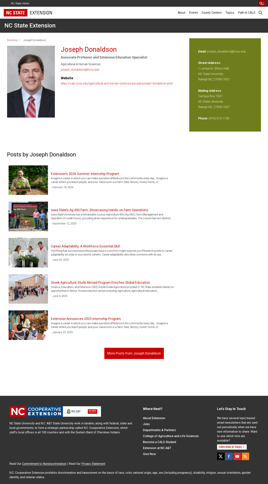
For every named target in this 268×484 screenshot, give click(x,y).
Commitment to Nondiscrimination (44, 463)
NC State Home (20, 3)
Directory (12, 40)
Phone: (203, 118)
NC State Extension (30, 25)
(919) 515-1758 (219, 118)
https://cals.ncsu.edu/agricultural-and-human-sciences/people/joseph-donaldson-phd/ (117, 83)
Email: (202, 51)
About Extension (154, 418)
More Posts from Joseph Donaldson (134, 353)
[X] (221, 456)
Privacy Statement (93, 463)
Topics (229, 12)
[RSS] (245, 456)
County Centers (212, 12)
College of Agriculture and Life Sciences (171, 436)
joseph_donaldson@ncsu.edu (80, 69)
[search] (261, 3)
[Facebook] (229, 456)
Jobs (146, 424)
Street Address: (209, 63)
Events (193, 12)
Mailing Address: (210, 91)
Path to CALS (246, 12)
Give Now (149, 454)
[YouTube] (237, 456)
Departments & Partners (159, 430)
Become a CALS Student (159, 442)
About (181, 12)
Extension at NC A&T (157, 448)
